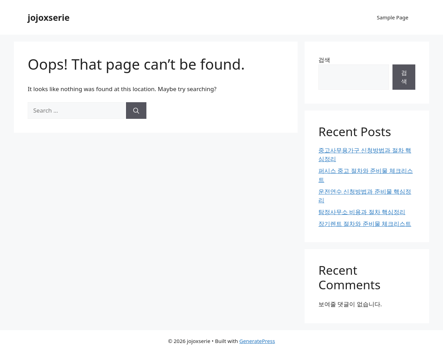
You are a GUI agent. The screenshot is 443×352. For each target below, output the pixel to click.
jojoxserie (49, 17)
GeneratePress (257, 340)
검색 (324, 60)
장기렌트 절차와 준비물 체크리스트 (364, 224)
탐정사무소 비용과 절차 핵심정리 (361, 212)
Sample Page (392, 17)
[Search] (136, 110)
